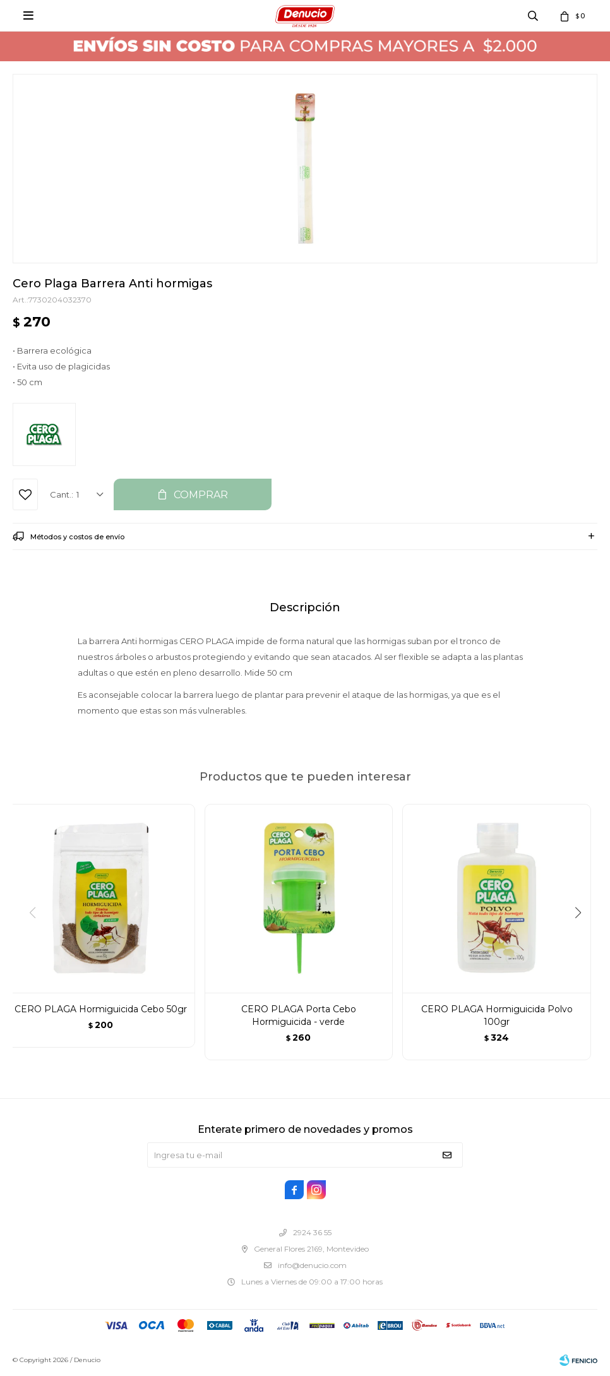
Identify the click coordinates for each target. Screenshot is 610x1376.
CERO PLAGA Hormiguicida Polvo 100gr (497, 1015)
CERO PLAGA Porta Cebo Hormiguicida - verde (298, 1015)
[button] (582, 938)
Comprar (201, 495)
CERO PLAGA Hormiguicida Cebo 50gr (101, 1009)
